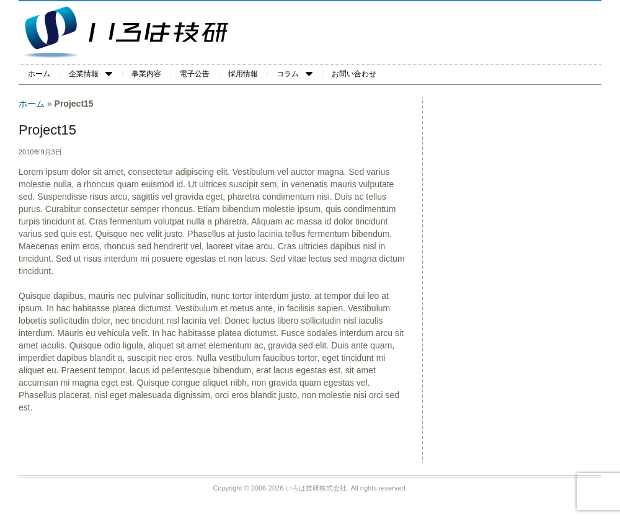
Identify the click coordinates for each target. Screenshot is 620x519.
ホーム (39, 73)
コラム (294, 73)
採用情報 (243, 73)
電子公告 (195, 73)
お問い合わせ (354, 73)
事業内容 (146, 73)
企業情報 (90, 73)
